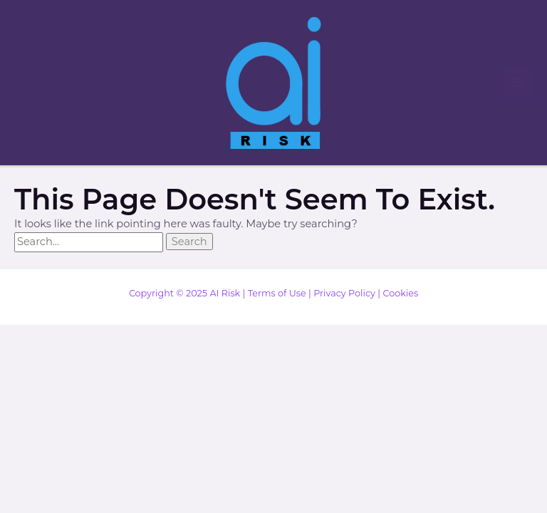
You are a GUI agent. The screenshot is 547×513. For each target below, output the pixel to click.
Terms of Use (277, 293)
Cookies (400, 293)
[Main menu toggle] (518, 83)
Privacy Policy (344, 293)
